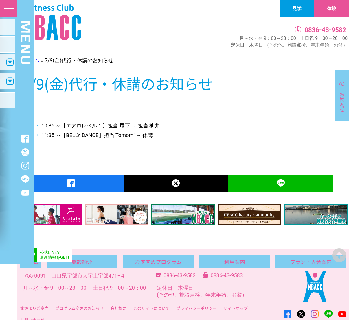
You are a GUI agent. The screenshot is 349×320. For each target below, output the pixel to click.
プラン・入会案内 (311, 261)
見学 (297, 8)
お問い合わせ (342, 99)
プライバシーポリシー (196, 308)
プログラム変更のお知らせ (79, 308)
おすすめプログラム (158, 261)
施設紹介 (81, 261)
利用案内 (234, 261)
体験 (331, 8)
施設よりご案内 (34, 308)
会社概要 (118, 308)
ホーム (32, 60)
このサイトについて (151, 308)
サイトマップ (235, 308)
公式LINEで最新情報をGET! (54, 255)
